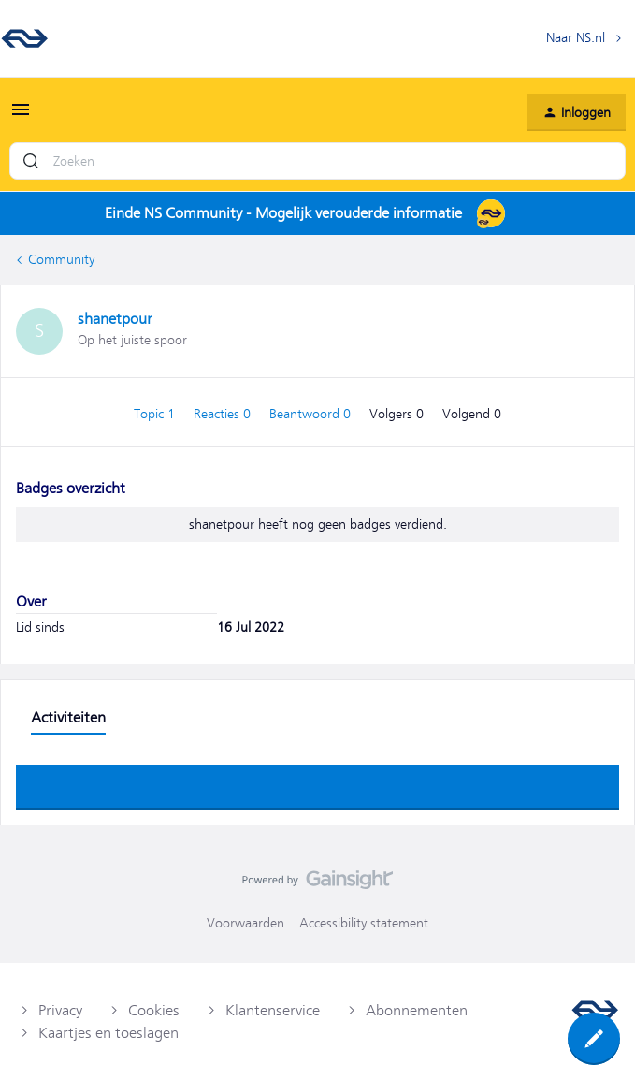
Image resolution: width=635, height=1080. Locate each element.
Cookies (154, 1010)
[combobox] (317, 161)
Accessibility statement (363, 922)
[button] (20, 116)
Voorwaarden (245, 922)
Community (61, 259)
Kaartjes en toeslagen (108, 1033)
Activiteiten (68, 717)
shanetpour (115, 319)
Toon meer (318, 781)
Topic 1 (156, 413)
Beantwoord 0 (311, 413)
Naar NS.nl (575, 37)
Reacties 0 (224, 413)
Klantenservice (272, 1010)
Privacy (60, 1010)
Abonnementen (417, 1010)
